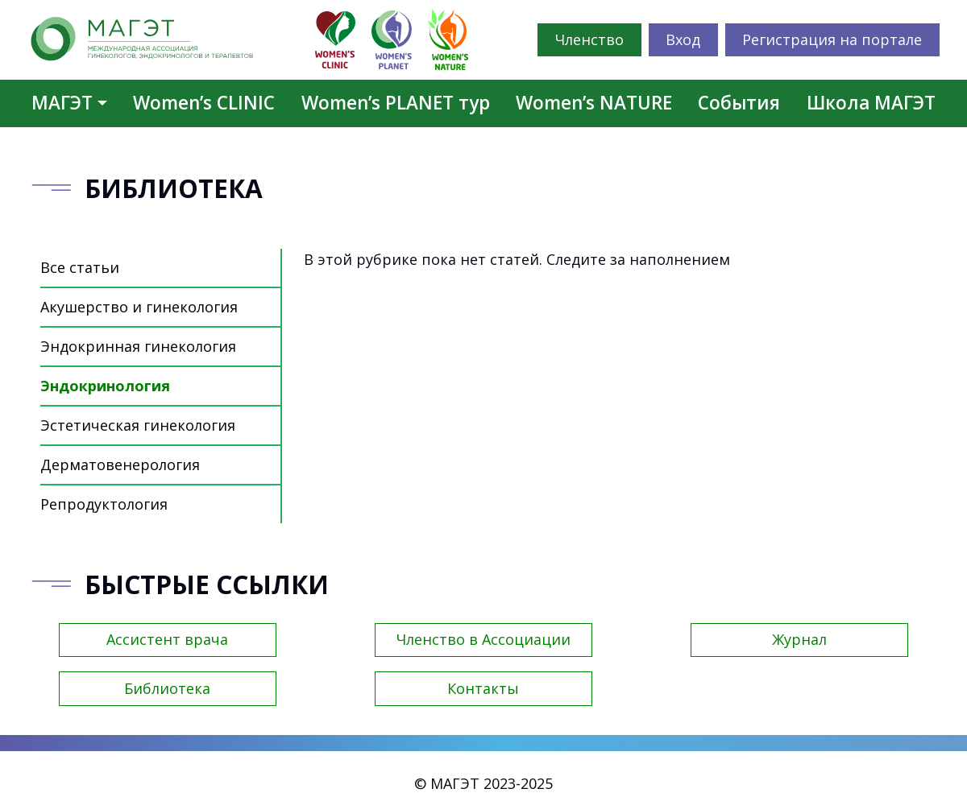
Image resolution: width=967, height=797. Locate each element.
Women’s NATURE (594, 102)
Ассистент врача (167, 639)
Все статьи (79, 267)
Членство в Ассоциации (483, 639)
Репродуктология (104, 504)
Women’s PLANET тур (395, 102)
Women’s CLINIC (204, 102)
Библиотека (167, 688)
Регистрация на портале (832, 39)
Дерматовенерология (120, 464)
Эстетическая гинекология (137, 425)
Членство (589, 39)
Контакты (483, 688)
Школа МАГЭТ (871, 102)
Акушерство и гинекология (139, 306)
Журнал (799, 639)
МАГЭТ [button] (62, 102)
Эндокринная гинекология (138, 346)
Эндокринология (105, 385)
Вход (683, 39)
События (739, 102)
